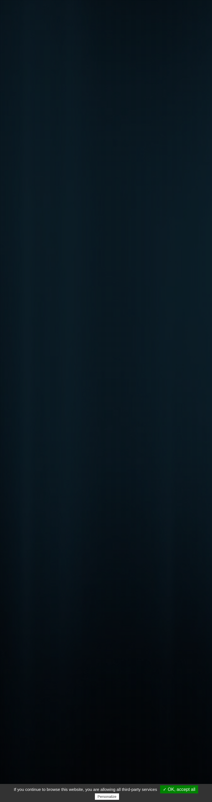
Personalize (107, 797)
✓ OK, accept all (179, 789)
